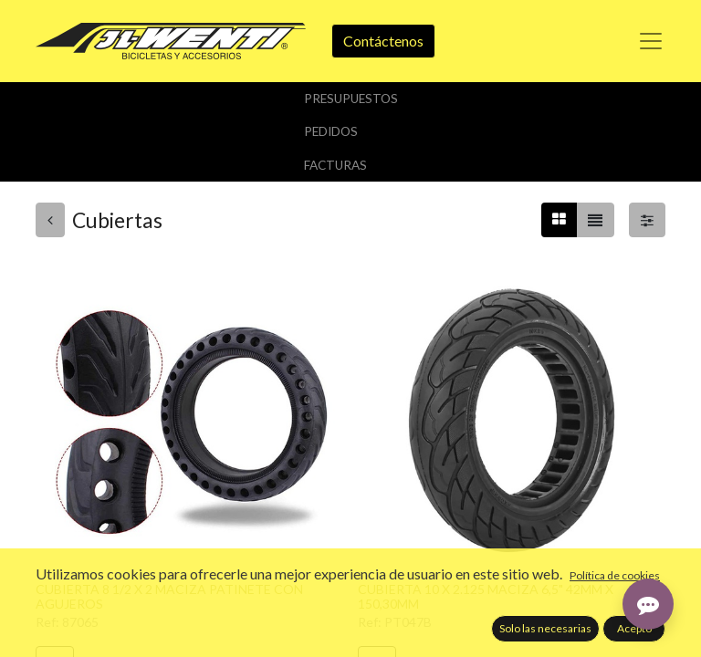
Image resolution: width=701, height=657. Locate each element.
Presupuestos (351, 98)
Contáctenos (383, 40)
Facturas (335, 165)
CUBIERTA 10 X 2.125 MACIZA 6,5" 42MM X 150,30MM (485, 596)
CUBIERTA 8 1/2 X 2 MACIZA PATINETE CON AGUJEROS (169, 596)
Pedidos (331, 131)
